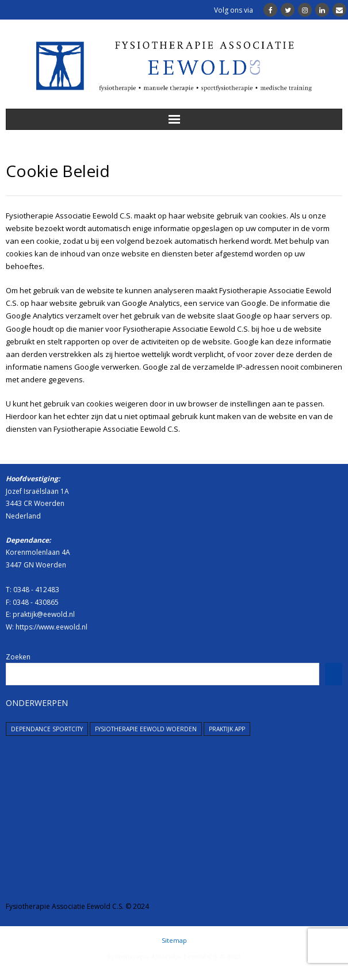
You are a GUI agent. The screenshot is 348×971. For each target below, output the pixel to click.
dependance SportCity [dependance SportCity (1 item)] (47, 729)
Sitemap (174, 940)
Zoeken (18, 657)
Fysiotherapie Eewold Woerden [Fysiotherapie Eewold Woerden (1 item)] (146, 729)
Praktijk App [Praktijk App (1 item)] (227, 729)
